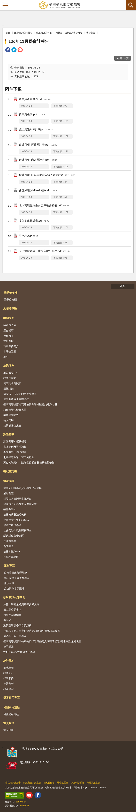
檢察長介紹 (9, 325)
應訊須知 (8, 388)
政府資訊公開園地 (23, 32)
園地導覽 (8, 667)
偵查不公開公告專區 (14, 635)
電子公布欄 (10, 292)
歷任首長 (8, 335)
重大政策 (8, 723)
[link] (7, 50)
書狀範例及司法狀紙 (14, 446)
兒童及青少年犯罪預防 (16, 519)
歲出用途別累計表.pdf (36, 130)
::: (3, 2)
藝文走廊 (8, 420)
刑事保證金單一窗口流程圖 (18, 457)
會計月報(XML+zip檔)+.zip (38, 190)
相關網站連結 (11, 707)
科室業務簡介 (11, 346)
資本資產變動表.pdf (34, 99)
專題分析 (8, 683)
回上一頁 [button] (124, 58)
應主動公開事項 (44, 32)
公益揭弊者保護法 (14, 588)
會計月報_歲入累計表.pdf (38, 160)
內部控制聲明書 (12, 614)
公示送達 (8, 646)
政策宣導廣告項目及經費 (17, 625)
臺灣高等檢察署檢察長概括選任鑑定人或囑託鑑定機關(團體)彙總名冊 (42, 641)
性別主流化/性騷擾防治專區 (19, 651)
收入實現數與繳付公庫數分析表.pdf (44, 206)
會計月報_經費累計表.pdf (38, 145)
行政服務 (8, 678)
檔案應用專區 (11, 697)
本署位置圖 (9, 351)
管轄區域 (8, 340)
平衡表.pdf (28, 236)
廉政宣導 (9, 583)
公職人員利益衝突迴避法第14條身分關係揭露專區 (31, 630)
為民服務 (8, 365)
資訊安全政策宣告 (32, 782)
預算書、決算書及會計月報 (69, 32)
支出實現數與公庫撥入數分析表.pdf (44, 251)
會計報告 (90, 32)
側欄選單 (5, 5)
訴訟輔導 (8, 434)
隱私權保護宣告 (13, 782)
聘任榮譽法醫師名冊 (14, 409)
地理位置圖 (62, 782)
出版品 (7, 620)
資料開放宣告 (93, 782)
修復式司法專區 (12, 525)
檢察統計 (8, 672)
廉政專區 (9, 565)
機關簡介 (8, 318)
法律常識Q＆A (11, 551)
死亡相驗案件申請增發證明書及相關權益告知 (29, 462)
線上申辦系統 (77, 782)
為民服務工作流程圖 (14, 451)
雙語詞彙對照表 (12, 383)
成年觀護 (8, 493)
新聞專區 (8, 546)
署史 (6, 356)
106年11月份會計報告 (28, 41)
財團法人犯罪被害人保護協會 (20, 503)
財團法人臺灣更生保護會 (17, 498)
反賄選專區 (10, 308)
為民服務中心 (11, 372)
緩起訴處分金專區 (13, 535)
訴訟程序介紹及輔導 (14, 441)
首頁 (8, 32)
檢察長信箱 (9, 377)
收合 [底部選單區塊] (122, 286)
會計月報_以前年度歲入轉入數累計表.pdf (47, 175)
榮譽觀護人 (9, 509)
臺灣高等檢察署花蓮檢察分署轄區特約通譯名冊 (30, 404)
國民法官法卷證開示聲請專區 (20, 393)
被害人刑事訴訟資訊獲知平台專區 (22, 488)
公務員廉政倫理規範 (15, 572)
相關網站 (8, 688)
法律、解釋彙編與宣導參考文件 (21, 604)
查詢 (131, 5)
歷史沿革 (8, 330)
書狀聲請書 (10, 471)
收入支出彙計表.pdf (34, 221)
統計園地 (8, 660)
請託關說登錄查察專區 (16, 577)
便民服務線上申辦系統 (16, 399)
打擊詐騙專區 (11, 556)
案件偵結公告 (11, 414)
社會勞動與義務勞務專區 (17, 530)
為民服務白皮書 (12, 425)
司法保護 (8, 481)
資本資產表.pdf (32, 114)
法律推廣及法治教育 (14, 514)
